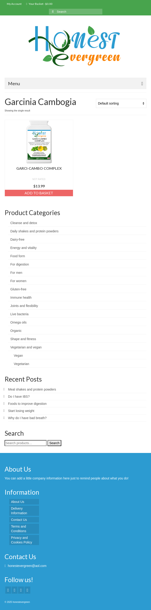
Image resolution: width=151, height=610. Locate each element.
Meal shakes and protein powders (32, 389)
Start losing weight (21, 411)
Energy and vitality (23, 248)
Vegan (18, 355)
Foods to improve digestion (27, 404)
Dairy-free (17, 239)
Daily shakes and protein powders (34, 231)
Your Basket (39, 4)
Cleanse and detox (23, 223)
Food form (17, 256)
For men (16, 272)
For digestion (19, 264)
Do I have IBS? (19, 396)
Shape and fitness (23, 339)
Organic (16, 331)
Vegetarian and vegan (26, 347)
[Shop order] (121, 103)
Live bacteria (19, 314)
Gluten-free (18, 289)
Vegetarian (21, 364)
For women (18, 281)
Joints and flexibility (24, 306)
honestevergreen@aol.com (25, 566)
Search (54, 443)
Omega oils (18, 322)
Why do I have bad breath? (27, 418)
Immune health (21, 297)
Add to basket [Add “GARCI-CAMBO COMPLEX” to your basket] (39, 193)
